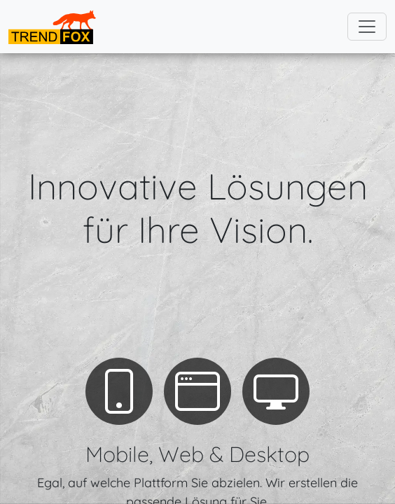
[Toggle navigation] (367, 27)
